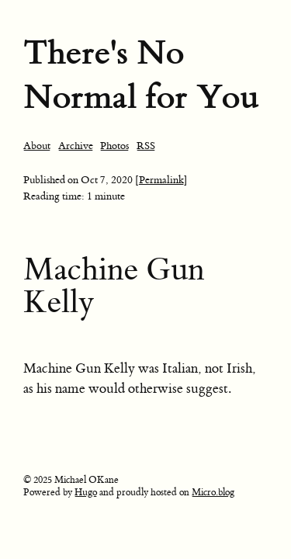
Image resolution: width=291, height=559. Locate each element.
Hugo (85, 492)
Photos (114, 145)
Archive (75, 145)
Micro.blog (213, 492)
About (36, 145)
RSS (146, 145)
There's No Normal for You (141, 74)
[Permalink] (161, 179)
